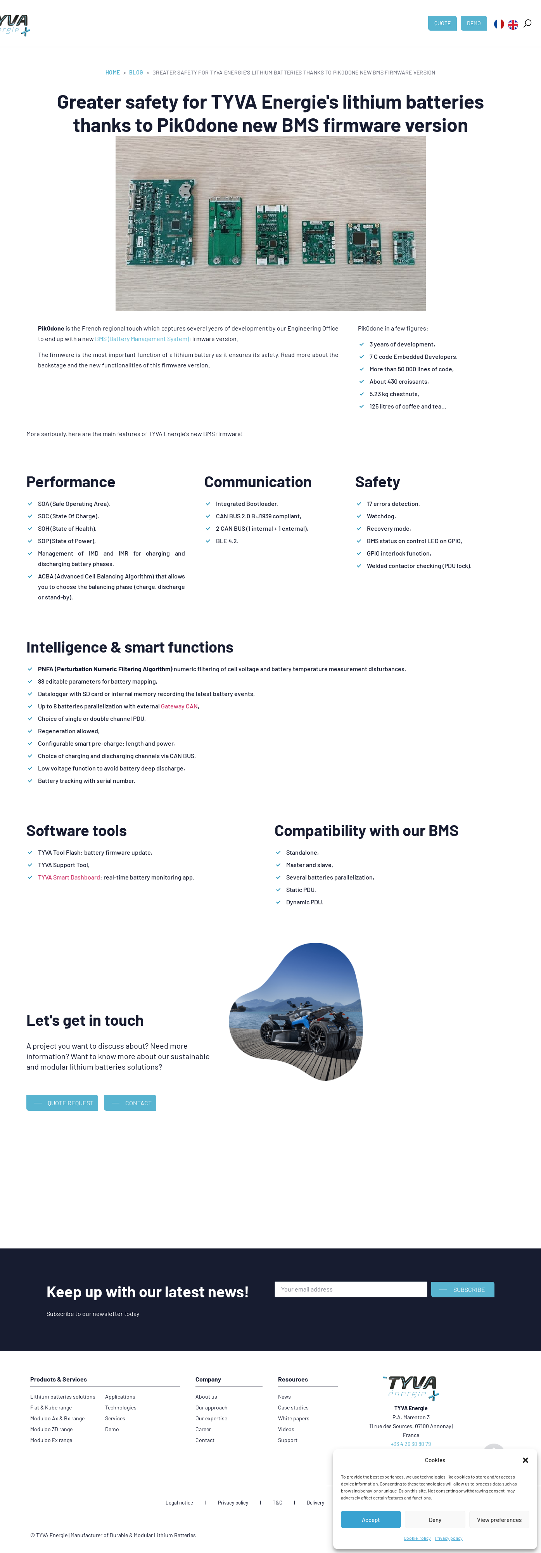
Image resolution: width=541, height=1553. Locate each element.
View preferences (499, 1519)
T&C (277, 1503)
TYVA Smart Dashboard (69, 877)
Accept (371, 1519)
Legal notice (200, 1503)
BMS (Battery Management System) (142, 338)
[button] (525, 1460)
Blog (136, 72)
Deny (435, 1519)
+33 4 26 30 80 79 (411, 1443)
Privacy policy (449, 1538)
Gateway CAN (179, 706)
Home (112, 72)
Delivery (304, 1503)
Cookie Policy (417, 1538)
